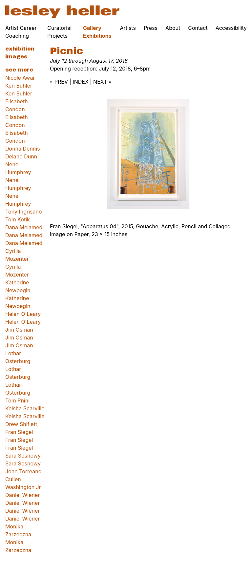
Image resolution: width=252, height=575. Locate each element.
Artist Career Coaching (21, 32)
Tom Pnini (17, 400)
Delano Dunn (21, 156)
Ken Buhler (18, 85)
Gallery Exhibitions (97, 32)
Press (151, 28)
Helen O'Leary (23, 314)
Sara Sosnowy (23, 455)
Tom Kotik (17, 219)
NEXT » (102, 81)
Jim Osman (19, 329)
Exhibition (19, 48)
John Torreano (23, 471)
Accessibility (231, 28)
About (172, 28)
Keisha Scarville (24, 408)
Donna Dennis (22, 148)
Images (16, 56)
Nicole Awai (19, 77)
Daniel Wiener (22, 495)
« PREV (59, 81)
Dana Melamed (23, 227)
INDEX (80, 81)
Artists (128, 28)
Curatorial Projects (59, 32)
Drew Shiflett (21, 424)
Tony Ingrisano (23, 211)
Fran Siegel (19, 432)
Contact (197, 28)
